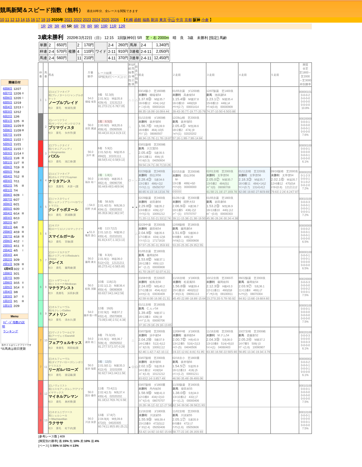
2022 (78, 20)
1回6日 (7, 282)
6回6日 (7, 98)
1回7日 (7, 278)
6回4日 (7, 107)
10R (104, 26)
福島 (146, 20)
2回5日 (7, 245)
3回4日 (7, 213)
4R (63, 26)
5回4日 (7, 148)
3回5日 (7, 208)
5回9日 (7, 125)
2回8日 (7, 232)
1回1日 (7, 305)
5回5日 (7, 144)
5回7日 (7, 134)
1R (43, 26)
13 (17, 20)
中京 (179, 20)
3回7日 (7, 199)
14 (23, 20)
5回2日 (7, 158)
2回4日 (7, 250)
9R (96, 26)
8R (89, 26)
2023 (87, 20)
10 (2, 20)
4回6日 (7, 167)
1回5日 (7, 287)
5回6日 (7, 139)
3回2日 (7, 222)
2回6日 (7, 241)
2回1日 (7, 264)
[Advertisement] (14, 51)
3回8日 (7, 195)
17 (38, 20)
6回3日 (7, 111)
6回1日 (7, 121)
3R (56, 26)
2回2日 (7, 259)
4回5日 (7, 171)
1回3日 (7, 296)
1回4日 (7, 292)
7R (83, 26)
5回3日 (7, 153)
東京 (163, 20)
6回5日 (7, 102)
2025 (105, 20)
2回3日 (7, 255)
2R (50, 26)
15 (28, 20)
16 (33, 20)
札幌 (129, 20)
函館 (137, 20)
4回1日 (7, 190)
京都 (188, 20)
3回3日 (7, 218)
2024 (96, 20)
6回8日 (7, 88)
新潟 (154, 20)
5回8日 (7, 130)
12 (12, 20)
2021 (68, 20)
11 (7, 20)
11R (113, 26)
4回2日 (7, 185)
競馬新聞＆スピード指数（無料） (42, 10)
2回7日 (7, 236)
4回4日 (7, 176)
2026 (115, 20)
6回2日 (7, 116)
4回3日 (7, 181)
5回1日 (7, 162)
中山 (171, 20)
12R (121, 26)
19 (48, 20)
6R (76, 26)
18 (43, 20)
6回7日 (7, 93)
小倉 (205, 20)
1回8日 (7, 273)
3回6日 (7, 204)
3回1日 (7, 227)
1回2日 (7, 301)
